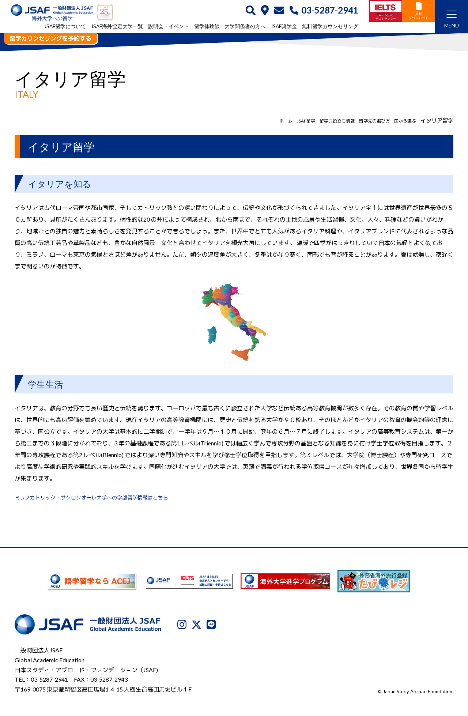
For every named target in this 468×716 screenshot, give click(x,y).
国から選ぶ (402, 120)
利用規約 (371, 678)
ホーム (257, 120)
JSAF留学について (65, 27)
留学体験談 (207, 27)
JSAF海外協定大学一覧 (117, 27)
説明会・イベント (168, 27)
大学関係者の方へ (244, 27)
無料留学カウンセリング (330, 27)
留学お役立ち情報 (319, 120)
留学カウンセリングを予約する (50, 38)
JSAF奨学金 (284, 27)
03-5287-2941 (324, 11)
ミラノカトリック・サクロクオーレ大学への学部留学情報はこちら (102, 497)
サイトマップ (436, 678)
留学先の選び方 (365, 120)
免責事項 (401, 678)
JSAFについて (272, 678)
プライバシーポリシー (324, 678)
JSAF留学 (281, 120)
